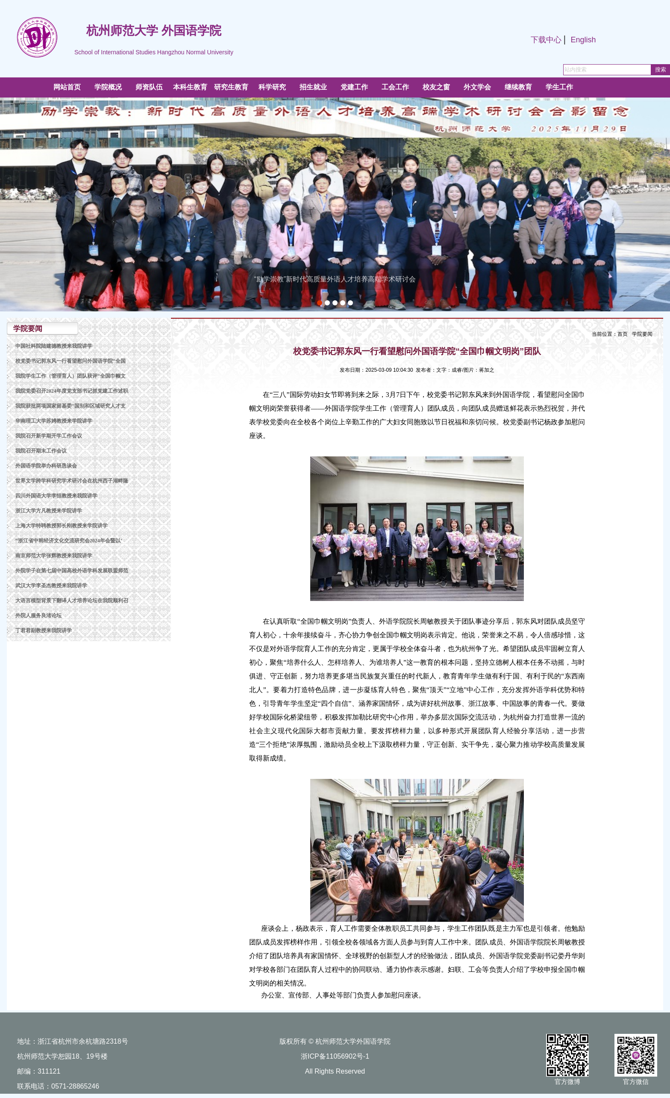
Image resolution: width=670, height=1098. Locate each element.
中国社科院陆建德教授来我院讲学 (53, 346)
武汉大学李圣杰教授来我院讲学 (51, 586)
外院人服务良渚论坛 (38, 616)
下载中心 (546, 40)
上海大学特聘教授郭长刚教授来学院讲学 (61, 526)
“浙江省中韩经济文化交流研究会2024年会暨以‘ (68, 541)
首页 (622, 334)
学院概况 (108, 87)
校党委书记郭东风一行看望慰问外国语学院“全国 (70, 361)
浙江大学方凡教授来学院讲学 (48, 511)
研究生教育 (231, 87)
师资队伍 (149, 87)
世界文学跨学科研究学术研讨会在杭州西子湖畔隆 (71, 481)
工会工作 (395, 87)
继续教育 (518, 87)
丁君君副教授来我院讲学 (43, 630)
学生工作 (559, 87)
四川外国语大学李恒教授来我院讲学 (56, 496)
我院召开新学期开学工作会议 (48, 436)
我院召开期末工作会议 (41, 451)
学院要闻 (642, 334)
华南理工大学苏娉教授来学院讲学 (53, 421)
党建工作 (354, 87)
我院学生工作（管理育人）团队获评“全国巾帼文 (70, 376)
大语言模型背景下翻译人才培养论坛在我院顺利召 (71, 601)
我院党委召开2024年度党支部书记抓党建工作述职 (71, 391)
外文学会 (477, 87)
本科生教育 (190, 87)
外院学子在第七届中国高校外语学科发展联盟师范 (71, 571)
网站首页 (67, 87)
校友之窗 (436, 87)
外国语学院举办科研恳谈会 (46, 466)
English (583, 40)
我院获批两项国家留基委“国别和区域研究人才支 (70, 406)
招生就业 (313, 87)
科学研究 (272, 87)
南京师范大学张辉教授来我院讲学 (53, 556)
